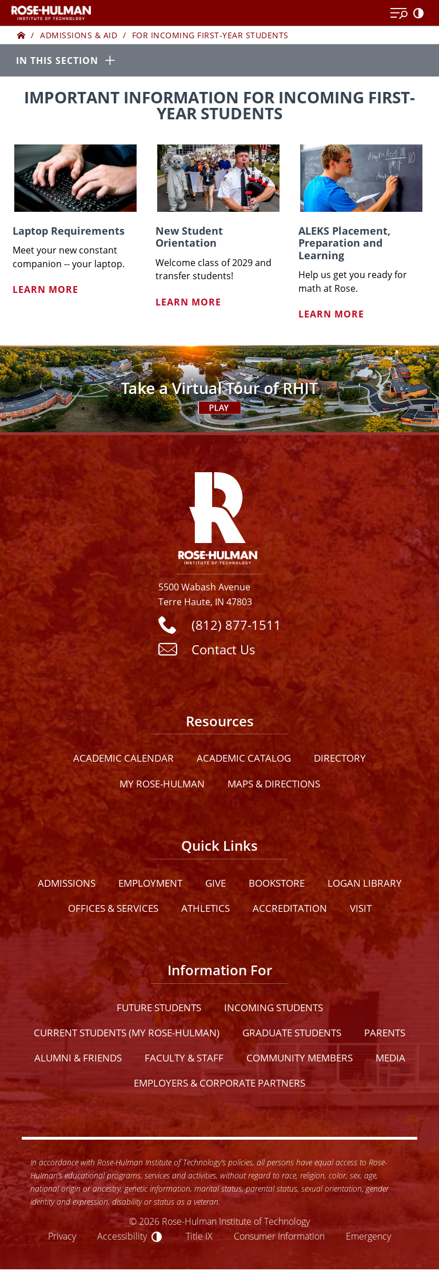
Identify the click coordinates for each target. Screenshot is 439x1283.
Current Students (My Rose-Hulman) (127, 1032)
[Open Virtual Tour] (219, 389)
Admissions (66, 883)
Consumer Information (279, 1236)
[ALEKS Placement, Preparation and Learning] (361, 178)
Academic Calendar (123, 758)
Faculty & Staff (184, 1057)
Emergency (368, 1236)
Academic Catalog (244, 758)
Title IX (199, 1236)
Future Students (159, 1007)
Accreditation (290, 908)
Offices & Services (113, 908)
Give (215, 883)
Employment (150, 883)
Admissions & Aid (78, 35)
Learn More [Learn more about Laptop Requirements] (45, 290)
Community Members (299, 1057)
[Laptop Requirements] (75, 178)
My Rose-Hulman (162, 783)
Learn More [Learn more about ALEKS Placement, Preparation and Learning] (331, 314)
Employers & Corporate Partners (219, 1083)
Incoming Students (273, 1007)
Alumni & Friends (78, 1057)
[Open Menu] (399, 13)
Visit (361, 908)
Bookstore (277, 883)
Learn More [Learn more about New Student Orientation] (188, 302)
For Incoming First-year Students (210, 35)
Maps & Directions (274, 783)
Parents (384, 1032)
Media (390, 1057)
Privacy (62, 1236)
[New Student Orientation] (218, 178)
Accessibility (122, 1236)
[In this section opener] (219, 61)
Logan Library (365, 883)
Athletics (205, 908)
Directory (340, 758)
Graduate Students (291, 1032)
